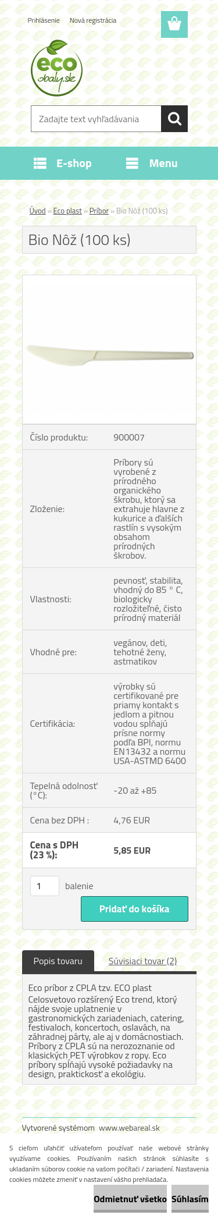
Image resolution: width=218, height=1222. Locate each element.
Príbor (99, 210)
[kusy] (44, 886)
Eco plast (67, 210)
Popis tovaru (58, 961)
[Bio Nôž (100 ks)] (109, 280)
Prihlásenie (44, 20)
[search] (174, 118)
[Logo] (109, 68)
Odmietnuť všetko (130, 1199)
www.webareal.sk (129, 1127)
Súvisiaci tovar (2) (143, 961)
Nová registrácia (93, 20)
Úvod (38, 210)
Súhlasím (190, 1199)
